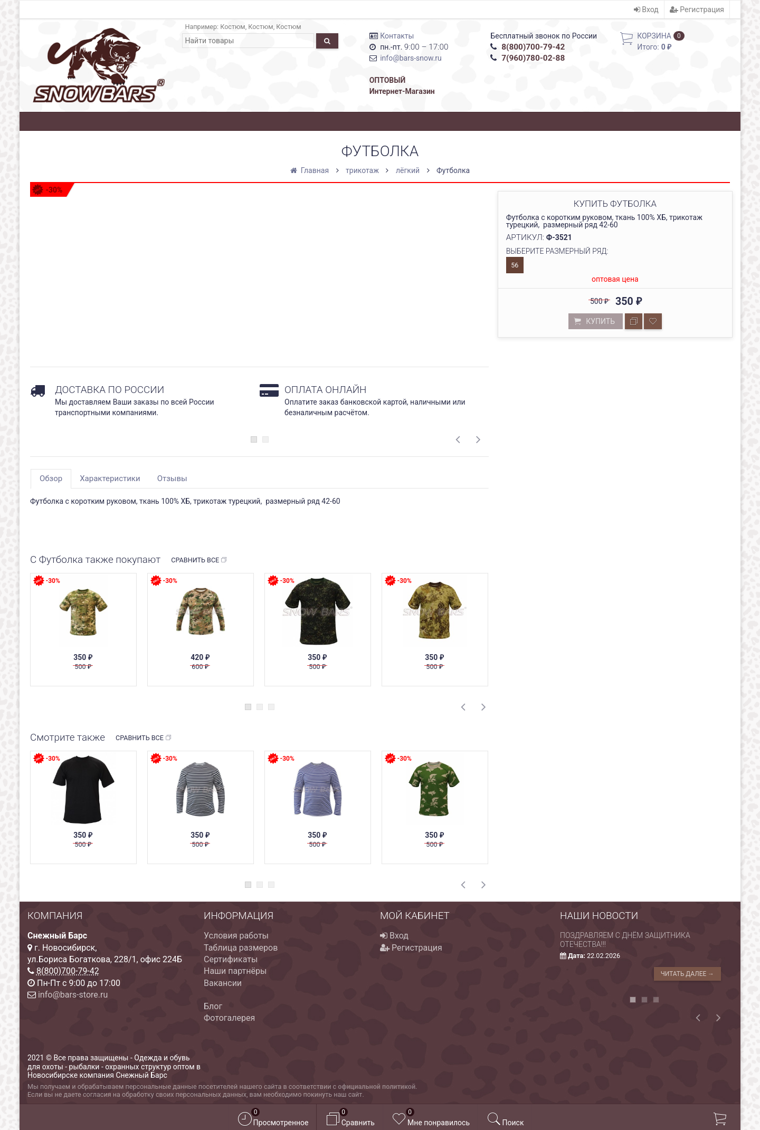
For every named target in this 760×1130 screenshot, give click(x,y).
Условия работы (236, 936)
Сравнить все (199, 560)
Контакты (397, 36)
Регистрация (697, 9)
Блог (213, 1006)
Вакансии (223, 983)
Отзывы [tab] (172, 478)
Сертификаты (231, 959)
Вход (646, 9)
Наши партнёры (235, 971)
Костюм (232, 27)
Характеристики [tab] (110, 478)
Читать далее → (687, 974)
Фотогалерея (229, 1018)
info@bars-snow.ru (411, 58)
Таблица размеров (241, 948)
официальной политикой (376, 1086)
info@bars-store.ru (73, 995)
